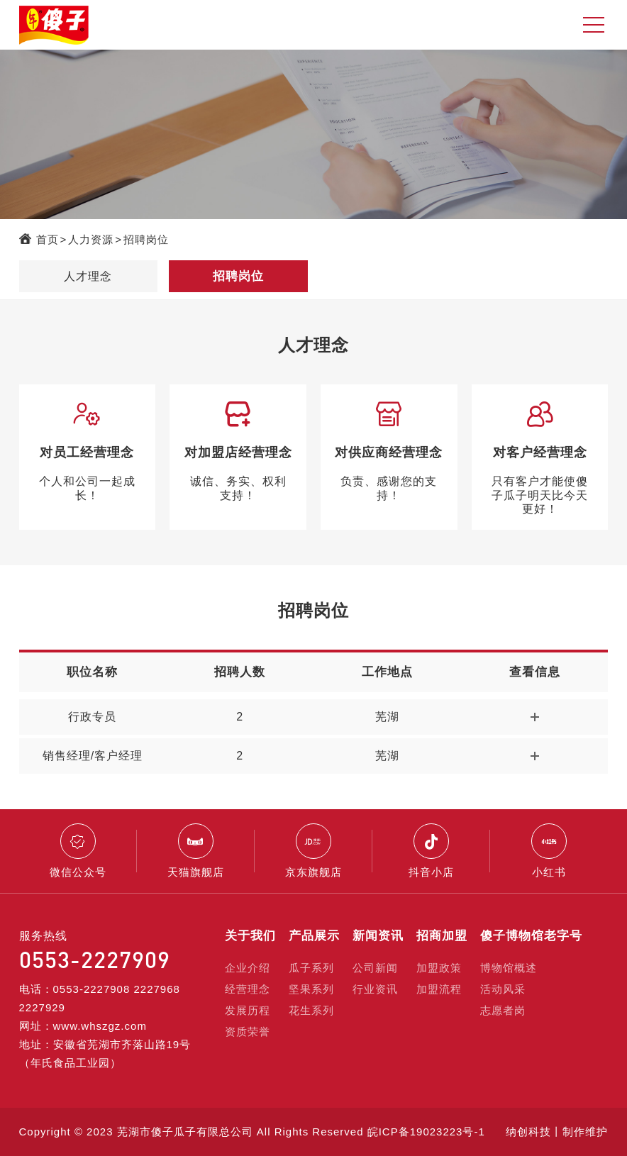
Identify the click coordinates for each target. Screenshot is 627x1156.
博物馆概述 (508, 968)
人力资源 (90, 239)
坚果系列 (311, 989)
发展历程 (247, 1010)
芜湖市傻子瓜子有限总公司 (185, 1132)
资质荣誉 (247, 1032)
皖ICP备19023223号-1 (426, 1132)
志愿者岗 (503, 1010)
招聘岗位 (146, 239)
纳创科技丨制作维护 (557, 1132)
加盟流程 (439, 989)
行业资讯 (375, 989)
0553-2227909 (94, 959)
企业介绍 (247, 968)
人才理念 (88, 276)
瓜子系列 (311, 968)
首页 (47, 239)
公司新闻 (375, 968)
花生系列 (311, 1010)
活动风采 (503, 989)
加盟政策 (439, 968)
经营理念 (247, 989)
